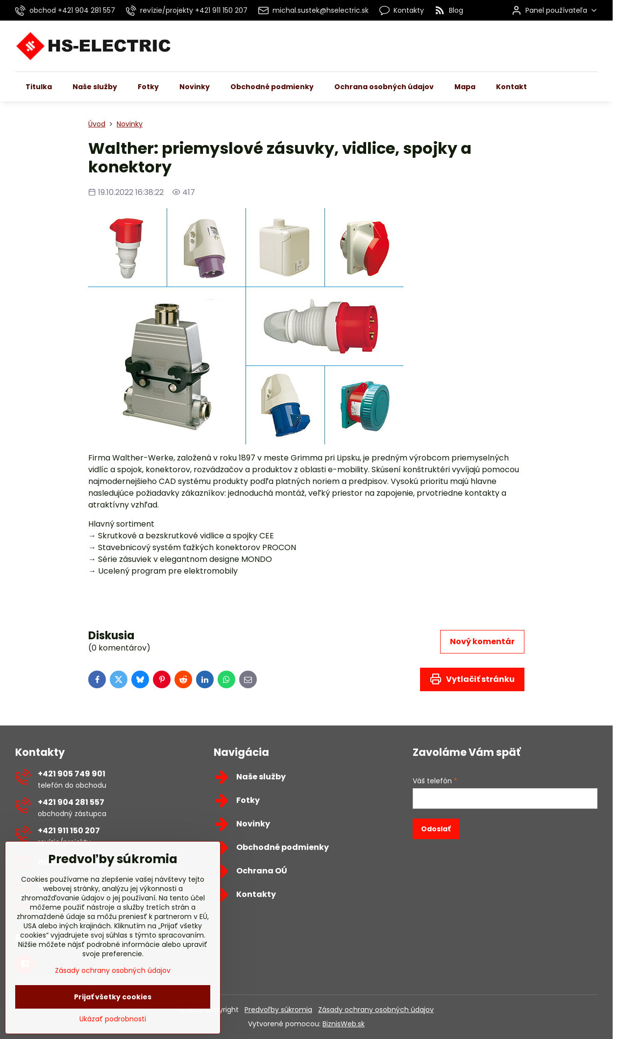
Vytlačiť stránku (472, 679)
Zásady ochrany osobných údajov (376, 1010)
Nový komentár (482, 641)
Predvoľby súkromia (278, 1010)
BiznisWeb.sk (343, 1024)
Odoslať (435, 829)
